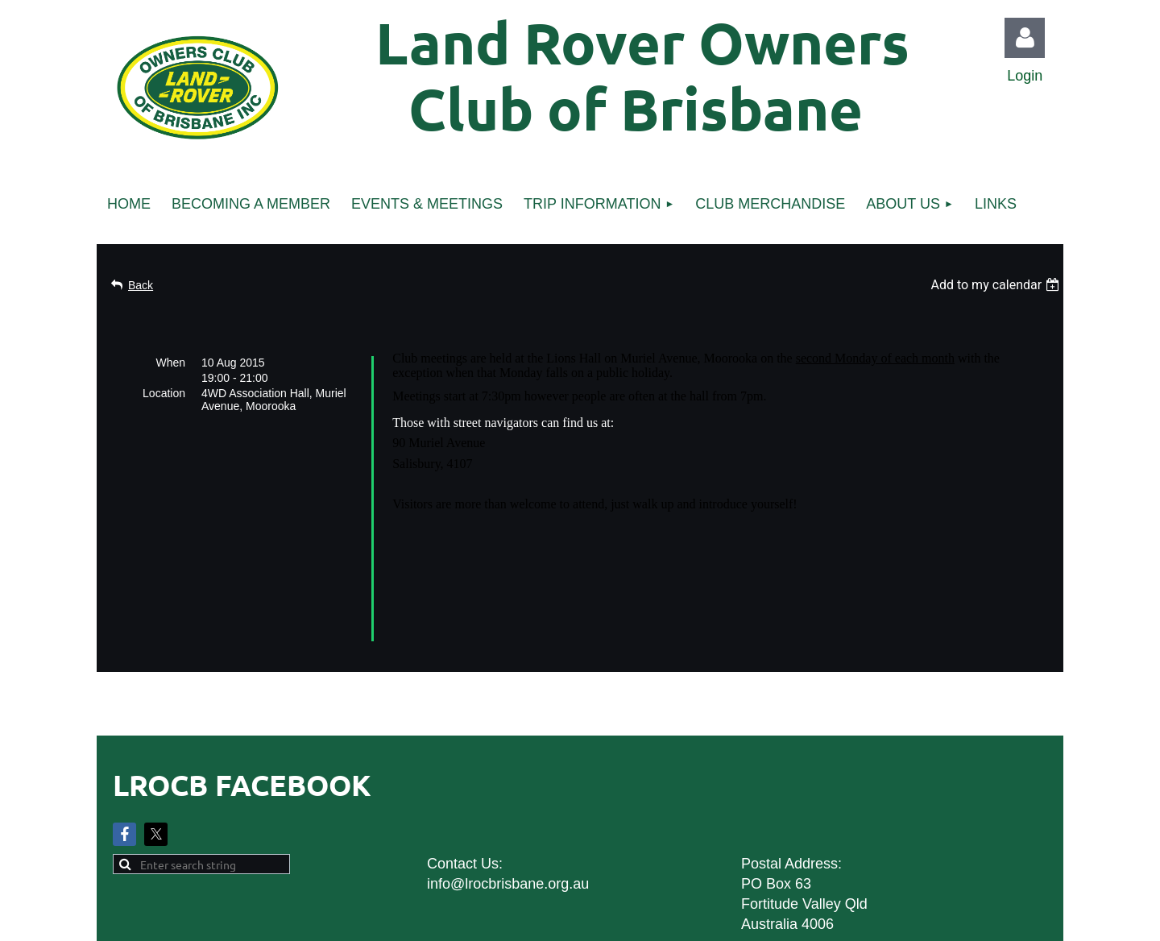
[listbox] (996, 285)
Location (164, 393)
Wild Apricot (880, 921)
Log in (1025, 38)
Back (140, 285)
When (170, 362)
